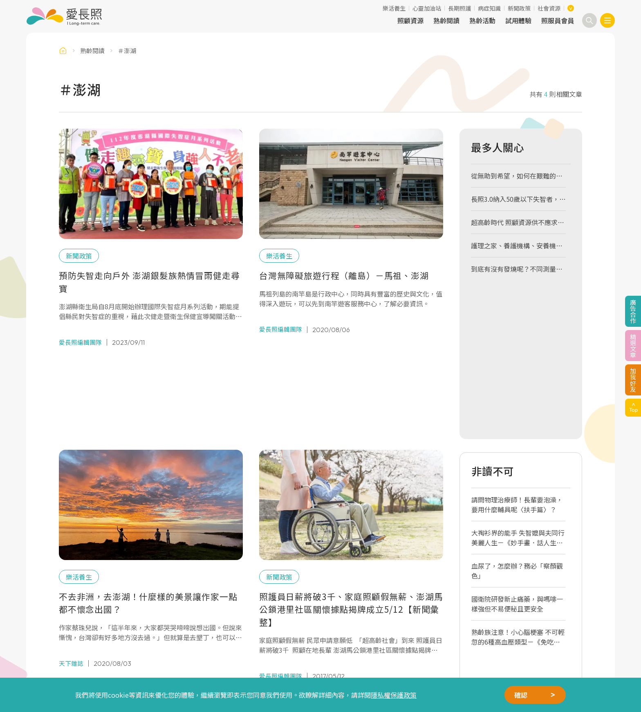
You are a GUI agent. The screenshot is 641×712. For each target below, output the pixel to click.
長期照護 (459, 8)
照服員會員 (557, 20)
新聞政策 (519, 8)
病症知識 (489, 8)
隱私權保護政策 (394, 695)
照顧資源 (410, 20)
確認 (520, 695)
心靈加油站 (426, 8)
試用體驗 (518, 20)
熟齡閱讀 (446, 20)
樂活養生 (394, 8)
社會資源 (549, 8)
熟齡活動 (482, 20)
